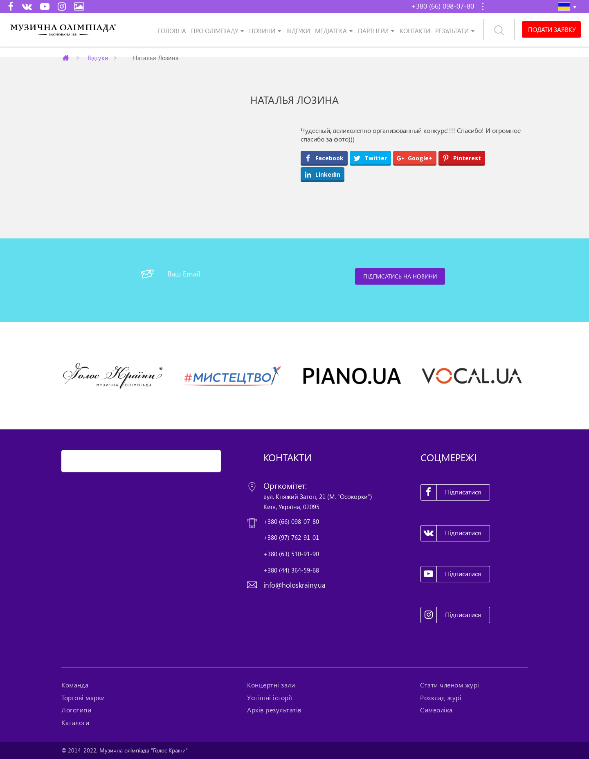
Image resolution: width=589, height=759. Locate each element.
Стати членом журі (449, 684)
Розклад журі (440, 697)
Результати (452, 30)
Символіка (436, 709)
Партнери (373, 30)
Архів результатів (274, 709)
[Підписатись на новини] (400, 276)
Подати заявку (552, 29)
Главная (66, 57)
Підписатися (451, 492)
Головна (172, 30)
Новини (262, 30)
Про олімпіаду (214, 30)
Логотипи (76, 709)
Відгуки (298, 30)
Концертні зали (271, 684)
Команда (75, 684)
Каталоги (75, 722)
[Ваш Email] (254, 274)
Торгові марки (83, 697)
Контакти (415, 30)
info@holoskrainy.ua (294, 585)
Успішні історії (269, 697)
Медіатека (331, 30)
